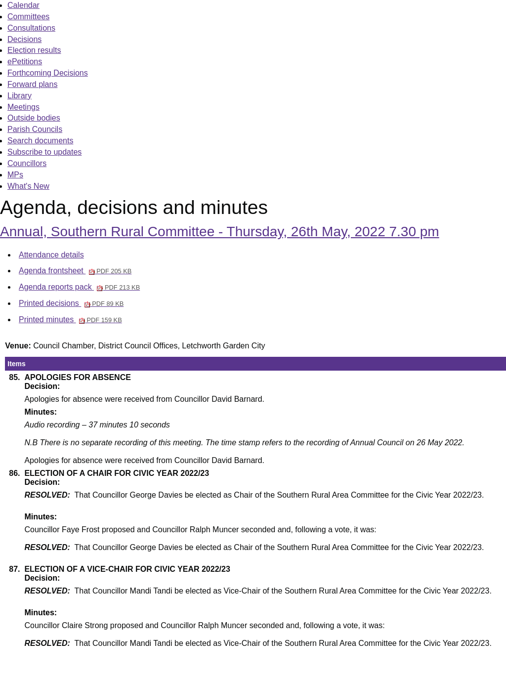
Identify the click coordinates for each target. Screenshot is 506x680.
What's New (28, 186)
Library (19, 95)
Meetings (23, 107)
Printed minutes (70, 319)
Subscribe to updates (44, 152)
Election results (34, 50)
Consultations (31, 28)
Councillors (26, 163)
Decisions (24, 39)
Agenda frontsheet (75, 270)
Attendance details (51, 255)
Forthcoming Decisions (47, 73)
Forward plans (32, 84)
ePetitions (24, 61)
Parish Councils (34, 129)
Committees (28, 16)
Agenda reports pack (79, 287)
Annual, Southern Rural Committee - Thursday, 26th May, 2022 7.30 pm (219, 231)
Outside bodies (33, 118)
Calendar (23, 5)
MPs (15, 174)
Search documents (40, 140)
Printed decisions (71, 303)
